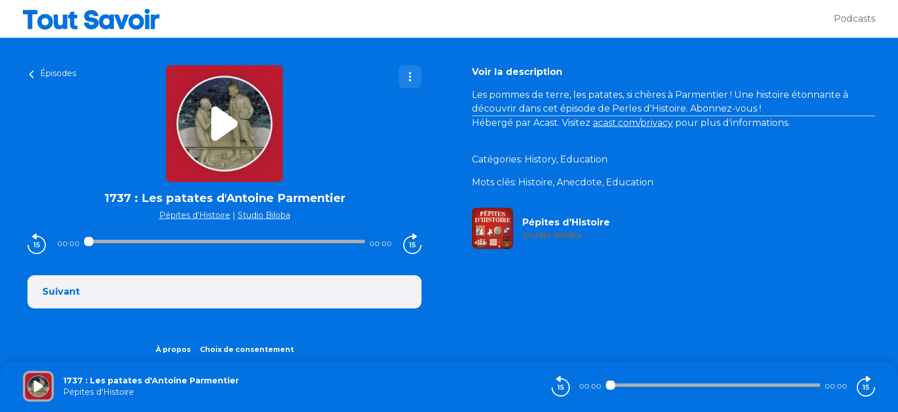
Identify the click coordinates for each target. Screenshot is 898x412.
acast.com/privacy (633, 122)
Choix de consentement (247, 349)
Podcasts (854, 18)
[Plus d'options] (410, 76)
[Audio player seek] (224, 241)
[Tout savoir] (428, 19)
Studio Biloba (264, 215)
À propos (173, 349)
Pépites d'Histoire (194, 215)
